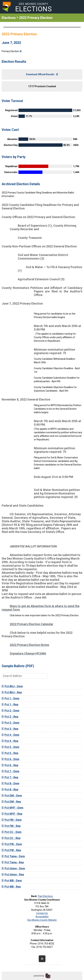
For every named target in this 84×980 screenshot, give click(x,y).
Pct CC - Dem (11, 832)
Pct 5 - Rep (10, 753)
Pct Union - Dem (13, 868)
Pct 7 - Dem (10, 771)
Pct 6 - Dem (10, 759)
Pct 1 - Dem (10, 698)
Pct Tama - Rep (13, 862)
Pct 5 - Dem (10, 747)
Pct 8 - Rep (10, 789)
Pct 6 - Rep (10, 765)
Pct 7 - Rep (10, 777)
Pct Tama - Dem (13, 856)
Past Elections (45, 896)
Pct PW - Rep (11, 850)
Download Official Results (42, 74)
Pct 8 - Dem (10, 783)
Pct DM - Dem (12, 795)
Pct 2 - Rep (10, 716)
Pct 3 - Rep (10, 728)
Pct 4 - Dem (10, 734)
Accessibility (42, 916)
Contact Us (42, 913)
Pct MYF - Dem (12, 807)
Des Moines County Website (42, 920)
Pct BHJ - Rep (12, 692)
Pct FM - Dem (12, 819)
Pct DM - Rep (11, 801)
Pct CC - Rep (11, 838)
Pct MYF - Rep (12, 813)
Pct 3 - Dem (10, 722)
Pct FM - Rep (11, 826)
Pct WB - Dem (12, 880)
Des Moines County (33, 7)
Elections (9, 18)
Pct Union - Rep (13, 874)
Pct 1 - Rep (10, 704)
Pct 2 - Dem (10, 710)
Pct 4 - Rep (10, 741)
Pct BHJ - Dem (12, 686)
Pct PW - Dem (12, 844)
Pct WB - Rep (11, 886)
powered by (39, 976)
